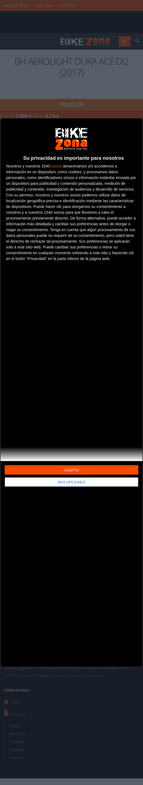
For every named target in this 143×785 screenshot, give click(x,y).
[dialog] (71, 392)
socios (56, 166)
